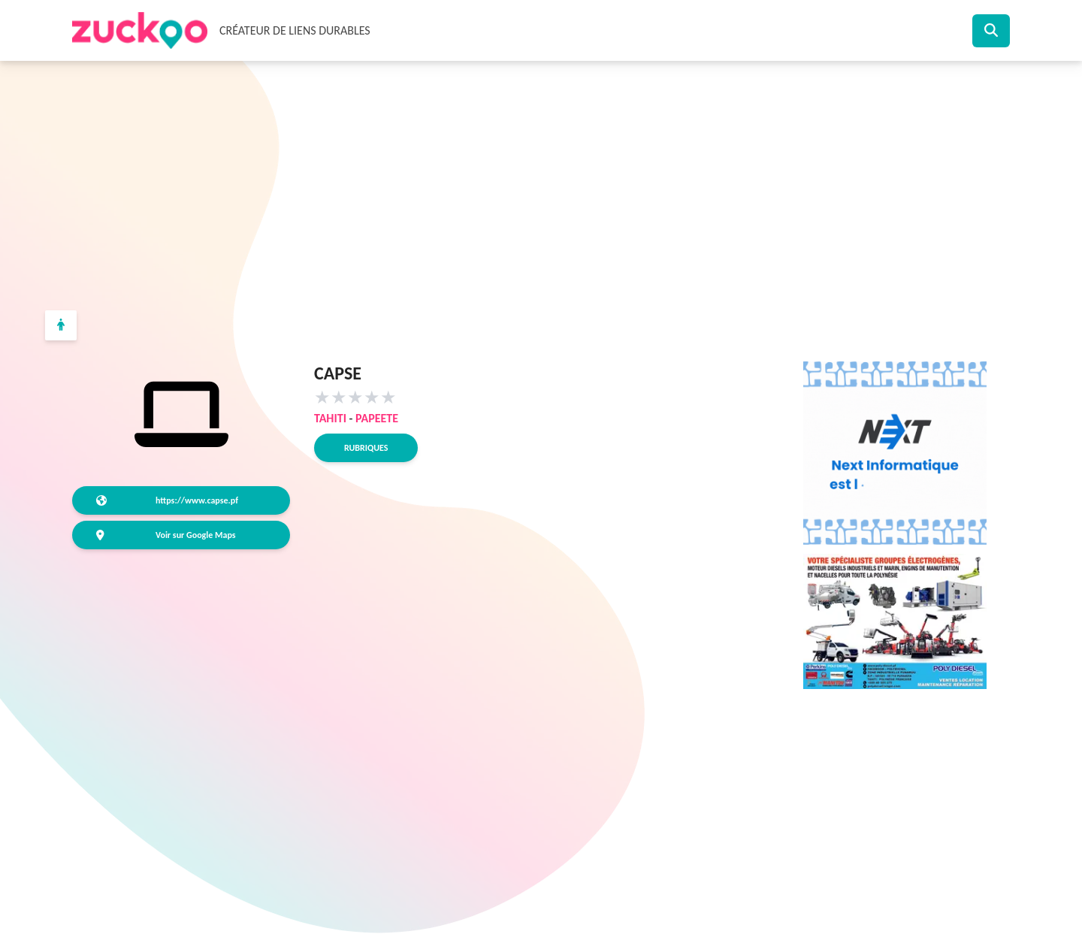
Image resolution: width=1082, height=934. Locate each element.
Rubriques (366, 448)
